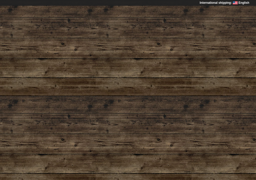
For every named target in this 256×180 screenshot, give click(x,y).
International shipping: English (224, 2)
